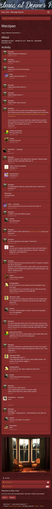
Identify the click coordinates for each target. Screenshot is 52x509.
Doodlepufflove (14, 283)
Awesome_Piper (14, 297)
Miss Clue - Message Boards (13, 12)
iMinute (11, 246)
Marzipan (11, 52)
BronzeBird (13, 425)
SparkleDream (14, 174)
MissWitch (11, 149)
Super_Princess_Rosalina (17, 166)
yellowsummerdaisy (15, 131)
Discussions (26, 482)
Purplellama (12, 397)
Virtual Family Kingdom (15, 506)
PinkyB (11, 219)
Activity (6, 478)
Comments (26, 486)
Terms (41, 506)
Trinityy (11, 138)
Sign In (5, 497)
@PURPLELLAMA (35, 231)
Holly (11, 74)
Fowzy (11, 275)
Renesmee (8, 193)
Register (12, 497)
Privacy (36, 506)
